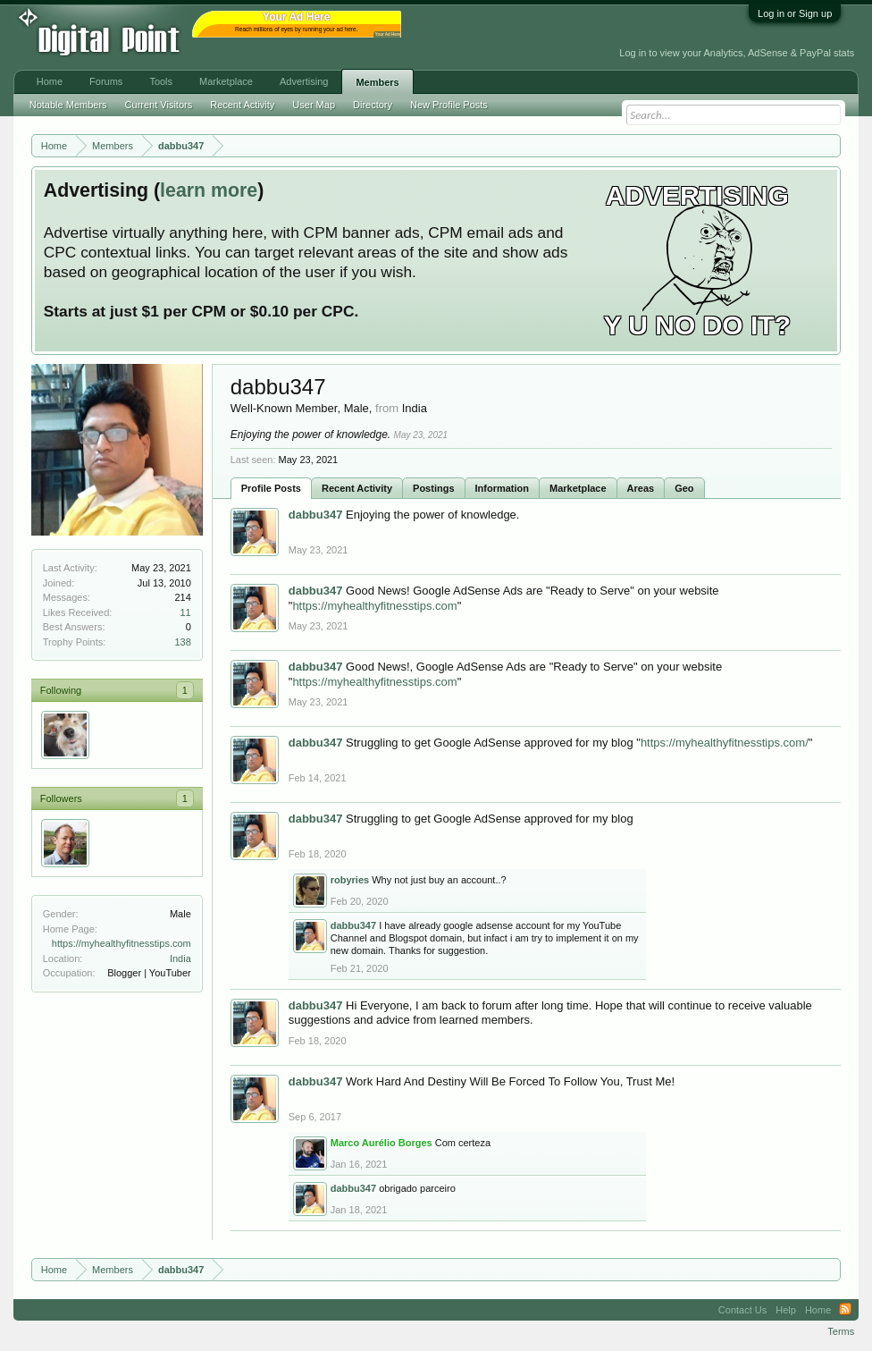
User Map (313, 104)
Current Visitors (159, 104)
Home (50, 81)
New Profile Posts (449, 104)
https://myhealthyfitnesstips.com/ (725, 742)
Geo (684, 488)
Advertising (304, 81)
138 (182, 642)
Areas (641, 488)
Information (502, 488)
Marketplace (578, 488)
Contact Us (742, 1310)
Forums (105, 81)
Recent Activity (357, 488)
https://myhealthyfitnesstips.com (121, 943)
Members (377, 82)
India (180, 958)
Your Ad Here (387, 34)
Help (786, 1310)
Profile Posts (271, 488)
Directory (372, 104)
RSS (845, 1310)
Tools (160, 81)
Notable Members (68, 104)
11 (185, 612)
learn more (208, 190)
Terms (840, 1331)
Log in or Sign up (795, 13)
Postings (433, 488)
